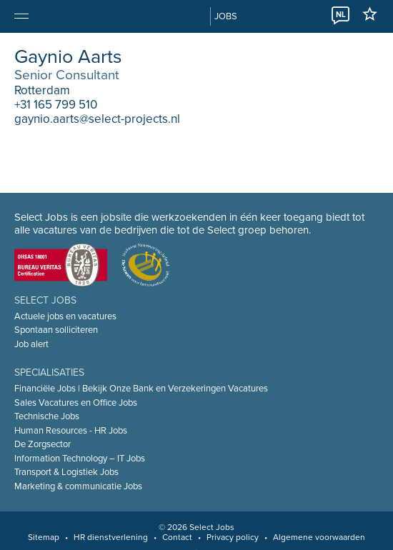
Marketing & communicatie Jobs (78, 486)
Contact (177, 537)
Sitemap (43, 537)
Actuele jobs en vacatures (65, 316)
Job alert (31, 344)
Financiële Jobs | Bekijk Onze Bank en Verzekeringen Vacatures (141, 388)
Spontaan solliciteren (56, 330)
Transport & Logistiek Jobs (66, 472)
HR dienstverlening (111, 537)
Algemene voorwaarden (319, 537)
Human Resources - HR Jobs (70, 430)
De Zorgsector (42, 444)
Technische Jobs (46, 416)
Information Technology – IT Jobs (79, 458)
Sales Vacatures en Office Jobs (75, 403)
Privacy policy (233, 537)
